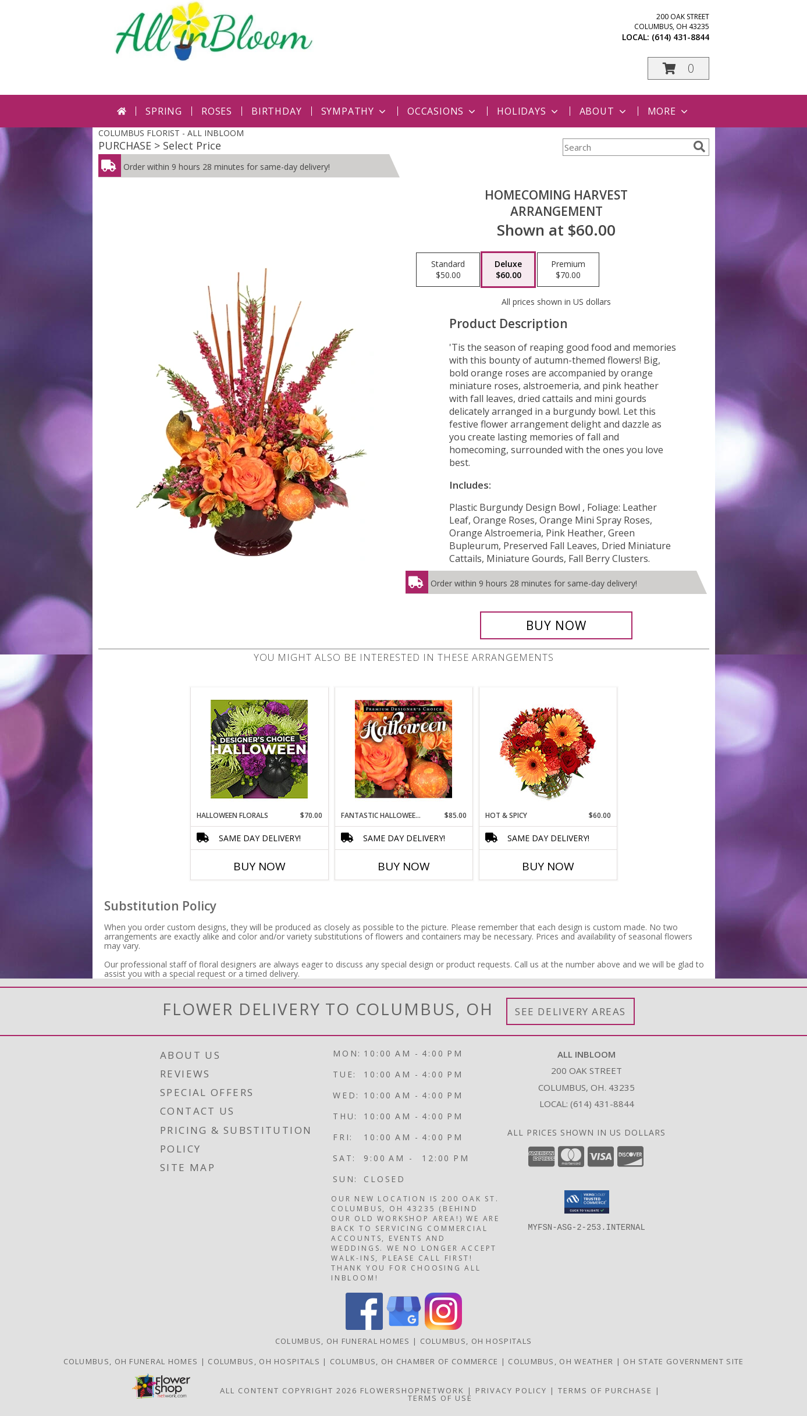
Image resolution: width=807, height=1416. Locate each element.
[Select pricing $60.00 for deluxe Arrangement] (508, 270)
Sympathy (354, 111)
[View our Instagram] (443, 1326)
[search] (699, 146)
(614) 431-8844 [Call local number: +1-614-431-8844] (680, 36)
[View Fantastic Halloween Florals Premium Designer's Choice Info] (403, 748)
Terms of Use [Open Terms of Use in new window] (440, 1398)
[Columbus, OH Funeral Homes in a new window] (132, 1361)
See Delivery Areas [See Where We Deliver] (570, 1011)
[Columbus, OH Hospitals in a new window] (265, 1361)
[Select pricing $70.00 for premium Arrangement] (568, 270)
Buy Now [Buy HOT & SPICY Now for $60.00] (548, 866)
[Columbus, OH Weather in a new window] (562, 1361)
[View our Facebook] (364, 1326)
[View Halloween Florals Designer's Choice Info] (259, 749)
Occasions (442, 111)
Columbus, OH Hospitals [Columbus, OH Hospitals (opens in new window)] (476, 1341)
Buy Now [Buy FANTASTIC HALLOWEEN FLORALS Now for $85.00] (404, 866)
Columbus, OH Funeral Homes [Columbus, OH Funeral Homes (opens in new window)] (342, 1341)
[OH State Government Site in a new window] (683, 1361)
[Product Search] (625, 147)
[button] (678, 68)
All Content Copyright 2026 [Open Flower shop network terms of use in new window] (288, 1390)
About (604, 111)
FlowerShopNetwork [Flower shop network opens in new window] (412, 1390)
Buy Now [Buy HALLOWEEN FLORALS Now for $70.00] (259, 866)
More (669, 111)
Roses (216, 111)
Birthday (276, 111)
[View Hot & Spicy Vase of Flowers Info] (547, 749)
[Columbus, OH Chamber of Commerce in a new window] (415, 1361)
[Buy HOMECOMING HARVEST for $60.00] (556, 625)
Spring (163, 111)
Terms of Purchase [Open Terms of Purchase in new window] (605, 1390)
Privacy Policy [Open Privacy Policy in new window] (511, 1390)
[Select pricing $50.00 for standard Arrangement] (448, 270)
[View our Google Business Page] (403, 1326)
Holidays (528, 111)
